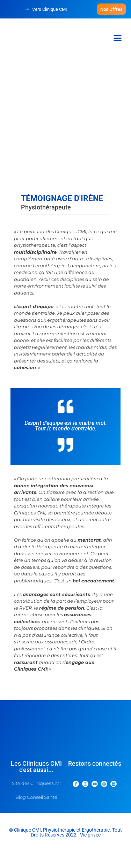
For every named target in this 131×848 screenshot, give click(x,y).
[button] (111, 9)
